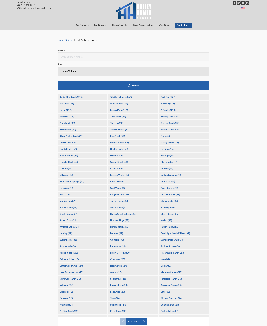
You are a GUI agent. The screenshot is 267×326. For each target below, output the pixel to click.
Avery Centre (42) (169, 158)
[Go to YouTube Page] (243, 3)
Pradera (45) (116, 138)
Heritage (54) (167, 125)
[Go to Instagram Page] (239, 3)
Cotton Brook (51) (119, 132)
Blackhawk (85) (67, 93)
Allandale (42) (168, 151)
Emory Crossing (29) (120, 223)
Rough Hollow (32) (170, 197)
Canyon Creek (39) (119, 164)
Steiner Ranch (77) (170, 93)
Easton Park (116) (119, 80)
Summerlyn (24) (118, 275)
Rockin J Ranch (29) (69, 223)
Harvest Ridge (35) (119, 190)
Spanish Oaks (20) (170, 307)
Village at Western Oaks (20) (74, 314)
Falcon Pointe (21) (170, 288)
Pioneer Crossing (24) (171, 268)
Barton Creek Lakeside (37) (123, 184)
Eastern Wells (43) (119, 145)
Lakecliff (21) (167, 294)
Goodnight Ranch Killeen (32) (175, 203)
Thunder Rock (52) (69, 132)
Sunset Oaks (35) (68, 190)
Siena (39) (65, 164)
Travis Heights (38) (119, 171)
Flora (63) (165, 106)
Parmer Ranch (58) (119, 112)
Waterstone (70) (68, 99)
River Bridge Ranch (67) (71, 106)
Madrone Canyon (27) (171, 242)
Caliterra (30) (117, 210)
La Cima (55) (167, 119)
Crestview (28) (117, 229)
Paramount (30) (118, 216)
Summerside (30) (68, 216)
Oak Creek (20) (117, 314)
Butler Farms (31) (68, 210)
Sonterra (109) (67, 87)
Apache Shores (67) (119, 99)
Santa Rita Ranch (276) (71, 67)
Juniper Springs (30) (170, 216)
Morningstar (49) (169, 132)
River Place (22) (118, 281)
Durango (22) (66, 288)
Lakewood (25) (117, 262)
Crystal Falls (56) (68, 119)
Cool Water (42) (118, 158)
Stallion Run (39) (68, 171)
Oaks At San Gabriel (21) (72, 294)
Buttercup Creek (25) (171, 255)
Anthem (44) (167, 138)
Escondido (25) (67, 262)
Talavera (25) (66, 268)
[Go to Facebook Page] (234, 3)
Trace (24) (115, 268)
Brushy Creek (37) (68, 184)
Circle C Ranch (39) (170, 164)
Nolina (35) (166, 190)
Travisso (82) (116, 93)
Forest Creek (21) (68, 301)
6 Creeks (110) (168, 80)
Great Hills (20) (168, 314)
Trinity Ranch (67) (170, 99)
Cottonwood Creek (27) (71, 236)
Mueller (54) (116, 125)
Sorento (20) (167, 301)
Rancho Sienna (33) (119, 197)
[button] (200, 55)
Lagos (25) (166, 262)
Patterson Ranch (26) (171, 249)
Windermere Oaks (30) (172, 210)
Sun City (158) (67, 74)
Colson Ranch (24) (170, 275)
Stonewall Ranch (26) (70, 249)
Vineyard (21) (117, 294)
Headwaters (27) (118, 236)
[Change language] (245, 8)
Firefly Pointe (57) (170, 112)
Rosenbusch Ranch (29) (172, 223)
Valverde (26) (66, 255)
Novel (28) (166, 229)
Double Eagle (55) (119, 119)
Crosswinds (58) (68, 112)
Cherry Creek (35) (170, 184)
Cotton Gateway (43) (171, 145)
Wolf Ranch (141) (119, 74)
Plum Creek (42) (118, 151)
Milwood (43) (66, 145)
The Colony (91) (118, 87)
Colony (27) (166, 236)
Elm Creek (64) (117, 106)
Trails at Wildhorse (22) (122, 288)
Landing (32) (66, 203)
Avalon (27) (116, 242)
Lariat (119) (66, 80)
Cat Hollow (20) (67, 307)
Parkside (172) (168, 67)
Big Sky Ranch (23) (69, 281)
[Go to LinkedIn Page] (247, 3)
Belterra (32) (116, 203)
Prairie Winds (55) (69, 125)
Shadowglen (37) (169, 177)
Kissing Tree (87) (169, 87)
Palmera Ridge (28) (69, 229)
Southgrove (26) (118, 249)
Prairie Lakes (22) (169, 281)
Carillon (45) (66, 138)
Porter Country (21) (120, 301)
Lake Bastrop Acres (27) (71, 242)
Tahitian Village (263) (121, 67)
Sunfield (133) (168, 74)
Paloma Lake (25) (119, 255)
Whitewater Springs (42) (72, 151)
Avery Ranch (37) (118, 177)
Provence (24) (66, 275)
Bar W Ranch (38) (68, 177)
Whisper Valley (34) (70, 197)
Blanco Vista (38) (169, 171)
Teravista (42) (67, 158)
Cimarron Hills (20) (119, 307)
